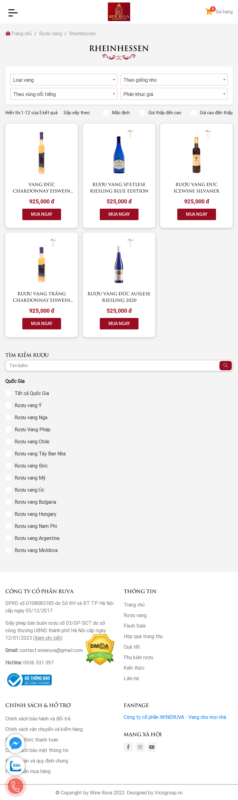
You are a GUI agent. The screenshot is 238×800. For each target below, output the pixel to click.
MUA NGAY (41, 214)
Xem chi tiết (48, 638)
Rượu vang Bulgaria (35, 502)
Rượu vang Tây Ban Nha (40, 453)
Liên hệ (131, 678)
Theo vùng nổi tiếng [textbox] (34, 94)
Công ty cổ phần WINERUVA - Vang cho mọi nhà (175, 717)
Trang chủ (18, 33)
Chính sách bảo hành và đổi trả (37, 718)
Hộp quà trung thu (143, 636)
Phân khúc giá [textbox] (138, 94)
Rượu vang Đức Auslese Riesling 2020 (119, 296)
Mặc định (116, 113)
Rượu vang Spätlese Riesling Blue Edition (119, 187)
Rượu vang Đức (31, 466)
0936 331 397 (38, 662)
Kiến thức (134, 668)
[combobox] (63, 79)
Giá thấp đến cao (160, 113)
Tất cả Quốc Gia (32, 393)
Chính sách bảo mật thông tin (36, 750)
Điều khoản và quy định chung (36, 761)
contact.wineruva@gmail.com (51, 650)
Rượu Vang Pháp (33, 429)
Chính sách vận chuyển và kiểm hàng (44, 729)
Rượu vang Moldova (36, 550)
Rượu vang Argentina (37, 538)
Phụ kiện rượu (138, 657)
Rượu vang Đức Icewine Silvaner (196, 187)
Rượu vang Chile (32, 441)
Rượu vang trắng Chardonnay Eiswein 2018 (41, 300)
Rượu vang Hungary (35, 514)
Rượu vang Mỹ (30, 478)
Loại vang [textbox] (23, 80)
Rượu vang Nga (31, 417)
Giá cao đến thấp (212, 113)
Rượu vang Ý (28, 405)
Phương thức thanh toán (31, 740)
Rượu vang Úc (29, 490)
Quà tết (132, 647)
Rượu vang (50, 33)
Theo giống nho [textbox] (140, 80)
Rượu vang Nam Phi (36, 526)
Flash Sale (135, 626)
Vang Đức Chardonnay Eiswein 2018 (41, 190)
